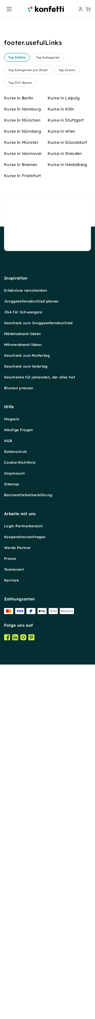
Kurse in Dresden (65, 561)
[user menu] (80, 9)
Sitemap (11, 892)
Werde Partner (17, 955)
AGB (8, 848)
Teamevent (14, 977)
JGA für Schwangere (23, 720)
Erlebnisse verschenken (25, 698)
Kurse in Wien (61, 538)
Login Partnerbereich (23, 933)
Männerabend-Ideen (23, 752)
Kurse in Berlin (18, 505)
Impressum (14, 881)
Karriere (11, 988)
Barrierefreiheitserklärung (28, 902)
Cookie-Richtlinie (19, 870)
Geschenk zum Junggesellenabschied (38, 730)
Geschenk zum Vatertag (26, 774)
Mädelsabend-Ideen (22, 741)
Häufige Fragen (18, 837)
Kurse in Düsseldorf (67, 550)
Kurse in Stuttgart (66, 527)
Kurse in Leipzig (64, 505)
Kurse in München (22, 527)
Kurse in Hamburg (22, 516)
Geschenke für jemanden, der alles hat (39, 785)
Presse (10, 966)
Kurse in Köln (61, 516)
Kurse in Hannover (23, 561)
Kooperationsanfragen (25, 944)
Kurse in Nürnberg (22, 538)
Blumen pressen (18, 795)
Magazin (12, 826)
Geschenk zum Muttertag (27, 763)
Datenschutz (15, 859)
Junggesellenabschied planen (31, 709)
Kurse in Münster (21, 550)
